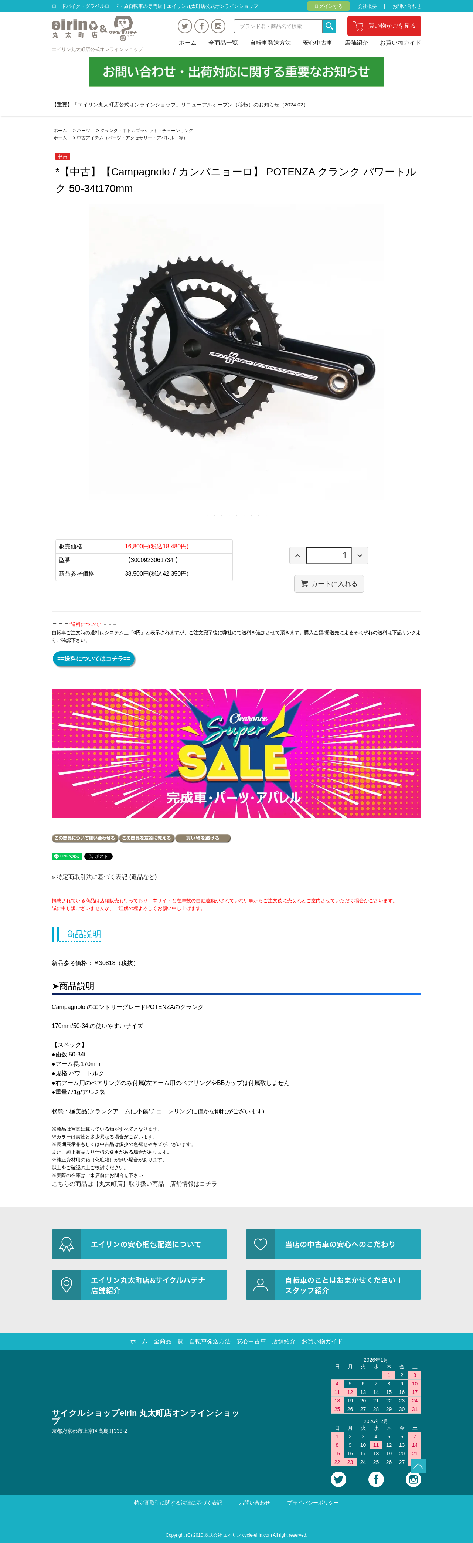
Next (427, 361)
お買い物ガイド (400, 43)
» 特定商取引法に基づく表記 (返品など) (104, 877)
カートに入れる (329, 583)
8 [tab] (258, 515)
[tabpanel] (236, 352)
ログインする (328, 6)
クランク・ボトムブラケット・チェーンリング (146, 130)
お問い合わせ (406, 6)
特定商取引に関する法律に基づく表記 (178, 1503)
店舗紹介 (356, 43)
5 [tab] (236, 515)
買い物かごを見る (392, 26)
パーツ (83, 130)
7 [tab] (251, 515)
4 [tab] (229, 515)
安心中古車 (318, 43)
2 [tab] (214, 515)
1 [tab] (207, 515)
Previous (46, 361)
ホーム (188, 43)
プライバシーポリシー (313, 1503)
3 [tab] (221, 515)
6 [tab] (244, 515)
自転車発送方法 (270, 43)
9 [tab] (266, 515)
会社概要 (367, 6)
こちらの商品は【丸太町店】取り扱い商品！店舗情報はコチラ (134, 1184)
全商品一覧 (223, 43)
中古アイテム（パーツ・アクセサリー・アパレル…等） (132, 138)
